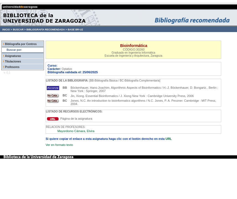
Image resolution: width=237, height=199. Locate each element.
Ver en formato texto (59, 144)
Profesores (12, 67)
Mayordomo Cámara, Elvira (75, 131)
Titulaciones (13, 61)
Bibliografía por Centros (21, 44)
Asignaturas (13, 55)
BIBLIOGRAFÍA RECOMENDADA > (46, 29)
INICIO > (7, 29)
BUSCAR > (19, 29)
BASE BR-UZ (75, 29)
